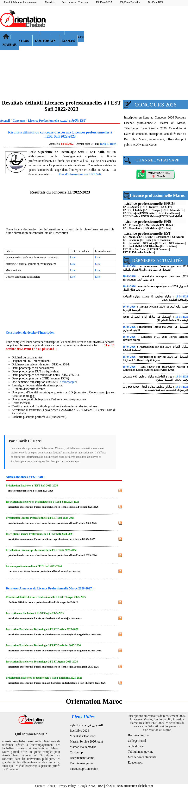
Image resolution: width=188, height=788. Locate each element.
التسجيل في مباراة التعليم (86, 725)
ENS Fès (165, 228)
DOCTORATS (45, 41)
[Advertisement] (138, 37)
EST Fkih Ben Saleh (134, 249)
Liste (72, 257)
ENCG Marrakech (172, 210)
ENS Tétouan (130, 225)
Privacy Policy (67, 785)
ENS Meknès (151, 228)
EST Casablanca (159, 236)
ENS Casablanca (132, 228)
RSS (100, 785)
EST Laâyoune (176, 243)
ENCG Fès (166, 207)
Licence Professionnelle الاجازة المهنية (52, 120)
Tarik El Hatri (108, 143)
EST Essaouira (161, 240)
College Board (137, 740)
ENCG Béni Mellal (171, 216)
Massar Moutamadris (83, 747)
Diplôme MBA (104, 2)
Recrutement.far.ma (82, 757)
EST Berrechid (131, 243)
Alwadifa (49, 2)
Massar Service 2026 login (86, 741)
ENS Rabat (166, 225)
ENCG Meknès (150, 216)
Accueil (5, 120)
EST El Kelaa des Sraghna (138, 252)
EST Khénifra (151, 246)
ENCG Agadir (131, 207)
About (51, 785)
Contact (40, 785)
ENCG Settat (147, 213)
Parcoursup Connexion (84, 768)
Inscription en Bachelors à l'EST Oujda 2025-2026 (35, 613)
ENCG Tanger (152, 210)
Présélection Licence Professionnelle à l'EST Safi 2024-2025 (40, 517)
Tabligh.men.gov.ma (140, 751)
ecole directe (136, 746)
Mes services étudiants (142, 757)
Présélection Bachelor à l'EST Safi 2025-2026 (32, 485)
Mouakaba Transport (83, 736)
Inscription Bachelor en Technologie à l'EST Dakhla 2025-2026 (42, 629)
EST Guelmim (131, 240)
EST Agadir (177, 236)
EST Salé (146, 240)
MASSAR (9, 44)
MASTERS (21, 41)
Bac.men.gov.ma (138, 735)
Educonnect (135, 762)
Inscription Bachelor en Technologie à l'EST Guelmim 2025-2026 (43, 645)
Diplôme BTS (155, 2)
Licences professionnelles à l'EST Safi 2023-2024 (34, 566)
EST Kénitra (168, 246)
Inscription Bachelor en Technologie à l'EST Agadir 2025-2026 (42, 661)
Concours (19, 120)
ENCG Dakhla (131, 216)
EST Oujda (148, 243)
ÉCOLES (68, 41)
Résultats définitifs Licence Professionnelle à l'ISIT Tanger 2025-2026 (46, 597)
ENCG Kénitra (149, 207)
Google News (87, 785)
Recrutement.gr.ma (81, 763)
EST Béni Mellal (132, 246)
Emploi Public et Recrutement (20, 2)
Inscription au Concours (75, 2)
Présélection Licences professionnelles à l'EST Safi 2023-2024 (41, 550)
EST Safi (161, 243)
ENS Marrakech (149, 225)
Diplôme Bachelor (130, 2)
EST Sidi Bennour (157, 249)
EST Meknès (130, 236)
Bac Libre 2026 (79, 730)
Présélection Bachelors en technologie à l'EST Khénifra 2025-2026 (44, 677)
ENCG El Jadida (132, 210)
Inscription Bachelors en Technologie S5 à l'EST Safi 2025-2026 (42, 501)
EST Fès (144, 236)
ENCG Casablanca (168, 213)
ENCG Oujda (131, 213)
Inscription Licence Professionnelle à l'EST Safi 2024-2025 (39, 534)
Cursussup (76, 752)
